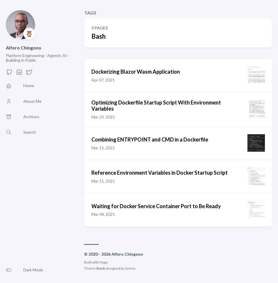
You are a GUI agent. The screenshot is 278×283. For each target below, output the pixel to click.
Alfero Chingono (23, 47)
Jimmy (130, 268)
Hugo (103, 262)
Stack (100, 268)
